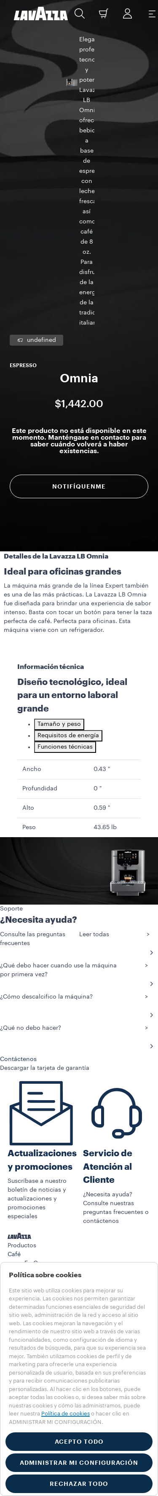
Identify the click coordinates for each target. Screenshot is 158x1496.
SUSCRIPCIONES (31, 1181)
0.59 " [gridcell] (102, 623)
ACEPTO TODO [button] (79, 1442)
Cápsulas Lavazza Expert (59, 1123)
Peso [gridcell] (29, 643)
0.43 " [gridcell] (102, 585)
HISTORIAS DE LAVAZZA (42, 1198)
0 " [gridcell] (98, 604)
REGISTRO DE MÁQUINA (42, 1225)
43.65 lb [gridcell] (105, 643)
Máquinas (21, 1138)
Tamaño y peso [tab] (59, 540)
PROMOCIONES (30, 1190)
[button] (79, 13)
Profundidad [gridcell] (39, 604)
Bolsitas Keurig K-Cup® (56, 1114)
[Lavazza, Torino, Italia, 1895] (41, 13)
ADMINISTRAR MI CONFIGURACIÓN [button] (79, 1463)
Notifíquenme (79, 280)
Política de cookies (65, 1413)
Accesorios (23, 1147)
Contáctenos (26, 1251)
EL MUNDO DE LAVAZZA (42, 1216)
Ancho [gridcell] (31, 585)
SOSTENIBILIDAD (32, 1207)
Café (14, 1070)
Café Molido (41, 1087)
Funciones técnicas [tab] (65, 562)
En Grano (37, 1079)
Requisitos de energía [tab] (68, 551)
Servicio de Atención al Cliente (107, 982)
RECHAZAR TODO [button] (79, 1484)
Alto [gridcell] (28, 623)
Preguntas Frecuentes (38, 1243)
